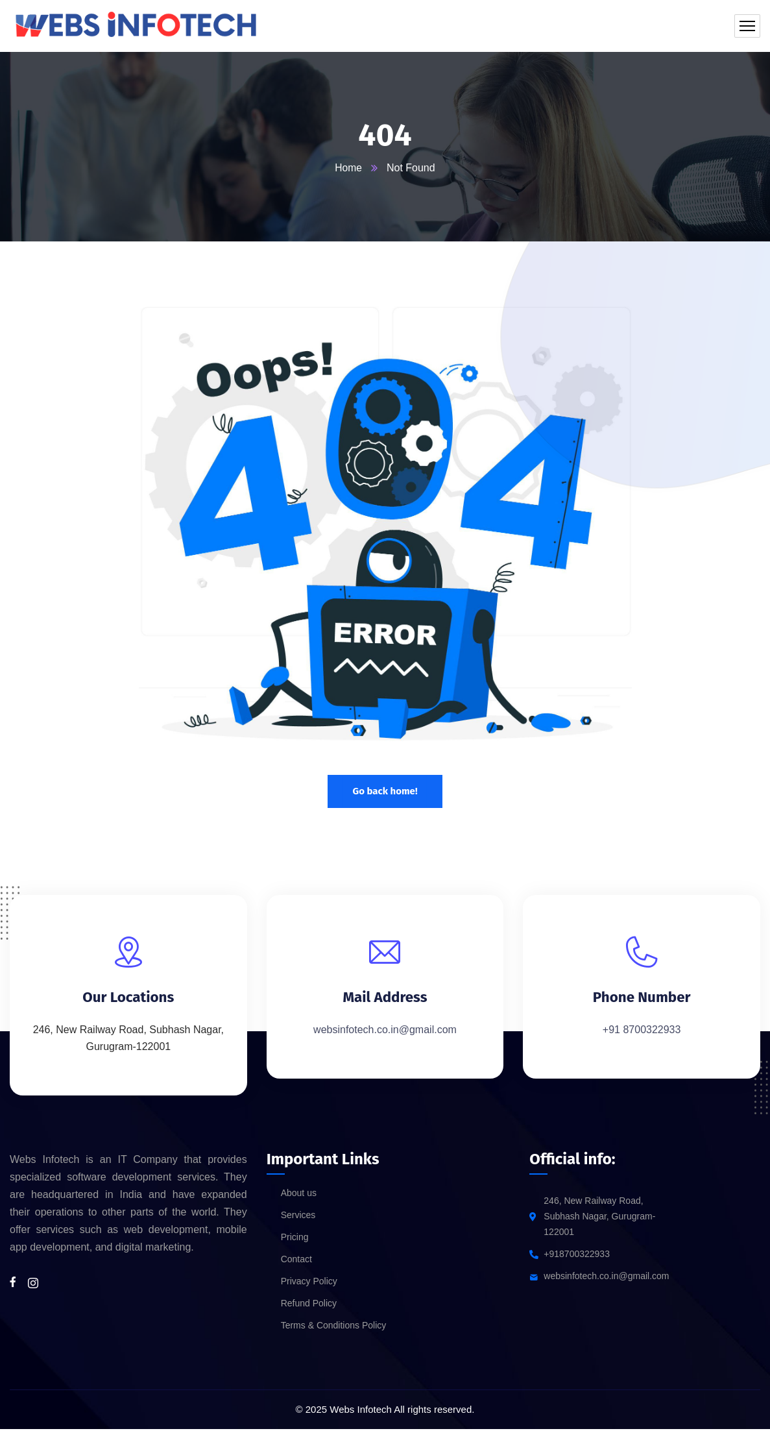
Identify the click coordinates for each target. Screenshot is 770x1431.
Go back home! (384, 791)
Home (349, 167)
